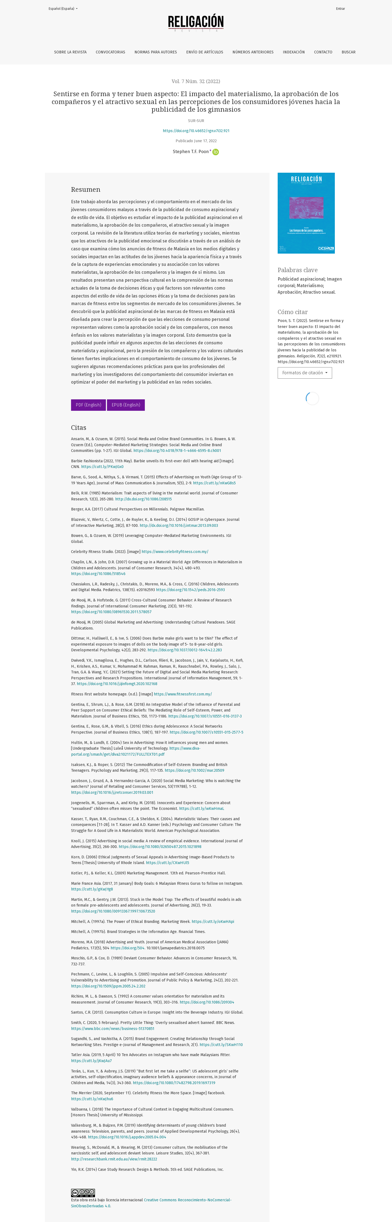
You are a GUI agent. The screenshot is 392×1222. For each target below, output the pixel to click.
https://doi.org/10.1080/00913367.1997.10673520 (113, 911)
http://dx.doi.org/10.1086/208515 (143, 499)
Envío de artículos (204, 52)
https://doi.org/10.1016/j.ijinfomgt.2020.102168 (117, 684)
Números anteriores (253, 52)
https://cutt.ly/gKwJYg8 (92, 889)
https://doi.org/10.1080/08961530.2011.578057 (111, 612)
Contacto (323, 52)
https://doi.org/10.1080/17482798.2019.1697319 (174, 1083)
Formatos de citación (303, 372)
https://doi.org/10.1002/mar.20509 (194, 770)
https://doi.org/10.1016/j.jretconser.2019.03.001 (112, 792)
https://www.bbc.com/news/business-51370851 (112, 1028)
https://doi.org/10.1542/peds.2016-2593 (190, 590)
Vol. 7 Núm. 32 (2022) (196, 81)
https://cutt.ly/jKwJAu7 (91, 1061)
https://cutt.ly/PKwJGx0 (102, 466)
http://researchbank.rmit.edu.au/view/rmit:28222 (114, 1159)
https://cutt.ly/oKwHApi (213, 921)
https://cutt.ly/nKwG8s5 (214, 483)
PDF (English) (88, 405)
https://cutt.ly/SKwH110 (221, 1044)
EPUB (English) (126, 405)
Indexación (294, 52)
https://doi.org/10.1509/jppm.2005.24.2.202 (108, 986)
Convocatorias (110, 52)
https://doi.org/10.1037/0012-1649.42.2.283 (185, 650)
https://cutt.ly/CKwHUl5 (167, 863)
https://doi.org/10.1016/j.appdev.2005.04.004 (127, 1137)
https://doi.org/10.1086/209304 (207, 1002)
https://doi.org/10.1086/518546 (98, 574)
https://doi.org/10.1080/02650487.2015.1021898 (160, 846)
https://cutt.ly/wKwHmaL (201, 808)
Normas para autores (155, 52)
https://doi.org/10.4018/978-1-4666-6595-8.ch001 (177, 450)
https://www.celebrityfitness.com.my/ (175, 551)
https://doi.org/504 (128, 948)
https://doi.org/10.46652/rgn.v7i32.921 (196, 131)
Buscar (349, 52)
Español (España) (64, 8)
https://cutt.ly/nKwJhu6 (92, 1099)
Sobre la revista (70, 52)
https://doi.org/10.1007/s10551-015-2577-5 (206, 732)
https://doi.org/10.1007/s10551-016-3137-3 (205, 716)
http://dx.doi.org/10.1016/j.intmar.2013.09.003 (179, 525)
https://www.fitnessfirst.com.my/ (183, 694)
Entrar (340, 9)
